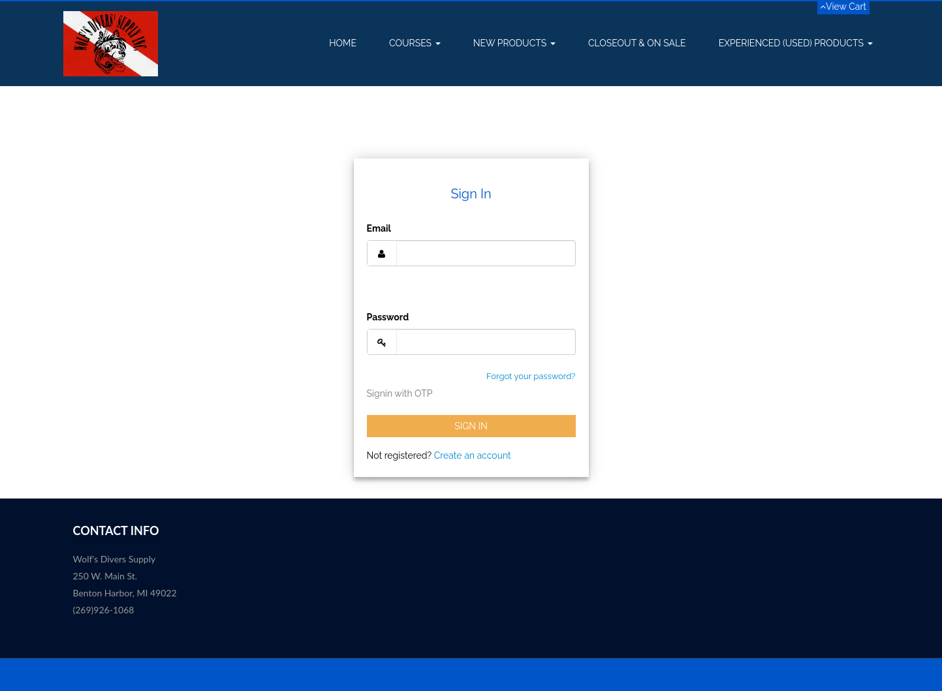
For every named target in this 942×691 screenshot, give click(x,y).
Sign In (471, 426)
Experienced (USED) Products (796, 43)
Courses (415, 43)
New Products (514, 43)
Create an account (472, 455)
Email (379, 228)
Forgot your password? (530, 376)
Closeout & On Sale (637, 43)
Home (342, 43)
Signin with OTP (400, 393)
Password (388, 317)
